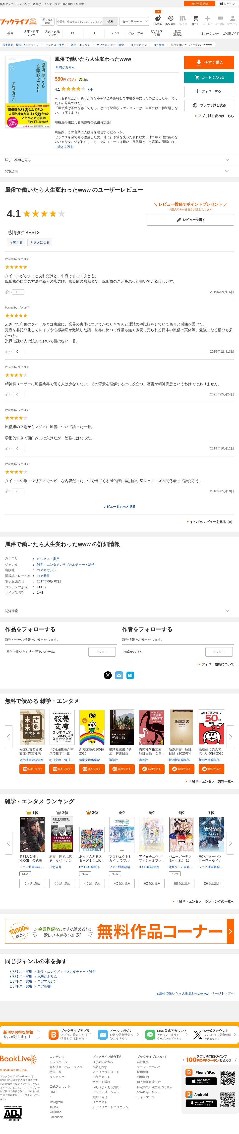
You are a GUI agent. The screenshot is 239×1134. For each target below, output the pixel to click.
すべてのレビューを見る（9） (212, 522)
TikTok (54, 1107)
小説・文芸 (135, 33)
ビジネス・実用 (48, 559)
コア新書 (43, 576)
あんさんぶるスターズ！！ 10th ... (91, 860)
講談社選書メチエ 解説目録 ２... (120, 753)
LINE (53, 1092)
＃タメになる (40, 242)
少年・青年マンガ (31, 33)
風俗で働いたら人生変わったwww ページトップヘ (195, 993)
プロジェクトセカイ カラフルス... (120, 860)
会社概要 (143, 1062)
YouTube (55, 1112)
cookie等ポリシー (149, 1092)
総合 (10, 33)
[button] (32, 769)
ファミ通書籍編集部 (32, 867)
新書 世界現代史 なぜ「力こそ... (60, 860)
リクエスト (99, 1102)
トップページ (58, 1062)
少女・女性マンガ (52, 33)
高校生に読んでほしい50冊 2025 (211, 751)
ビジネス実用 (157, 33)
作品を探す (99, 1067)
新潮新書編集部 (179, 760)
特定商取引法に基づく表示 (155, 1087)
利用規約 (143, 1077)
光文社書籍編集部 (31, 760)
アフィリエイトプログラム (110, 1107)
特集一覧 (55, 1072)
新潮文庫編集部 (89, 760)
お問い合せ (99, 1097)
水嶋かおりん (65, 67)
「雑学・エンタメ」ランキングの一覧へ (205, 901)
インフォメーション (105, 1092)
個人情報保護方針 (149, 1082)
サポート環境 (101, 1082)
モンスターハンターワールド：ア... (210, 860)
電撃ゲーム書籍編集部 (184, 867)
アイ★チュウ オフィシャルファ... (151, 858)
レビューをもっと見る (119, 506)
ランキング (57, 1077)
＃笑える (16, 242)
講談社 (113, 760)
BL (73, 33)
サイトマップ (146, 1097)
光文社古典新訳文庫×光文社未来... (30, 753)
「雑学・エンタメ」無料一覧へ (211, 781)
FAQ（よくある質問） (107, 1087)
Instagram (56, 1102)
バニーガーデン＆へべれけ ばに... (180, 860)
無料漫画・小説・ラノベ (66, 1067)
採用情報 (143, 1072)
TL (94, 33)
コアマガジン (46, 570)
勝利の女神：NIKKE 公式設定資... (30, 860)
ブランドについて (149, 1067)
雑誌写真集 (177, 33)
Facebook (56, 1117)
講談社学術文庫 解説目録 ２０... (152, 751)
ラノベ (115, 33)
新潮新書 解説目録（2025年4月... (180, 753)
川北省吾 (55, 867)
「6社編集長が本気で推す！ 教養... (61, 753)
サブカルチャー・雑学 (78, 565)
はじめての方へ (210, 33)
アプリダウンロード (105, 1072)
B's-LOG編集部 (89, 867)
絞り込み (48, 21)
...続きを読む (64, 147)
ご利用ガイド (231, 33)
